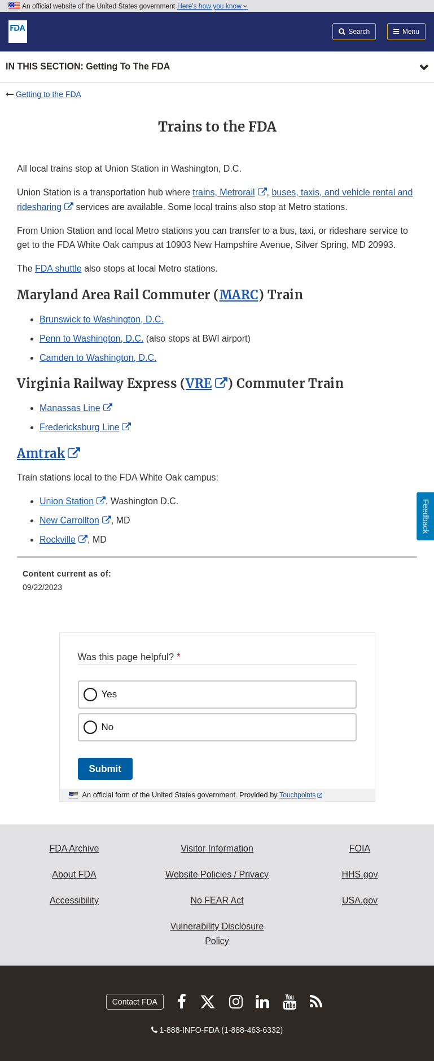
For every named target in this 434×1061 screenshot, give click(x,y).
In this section (88, 66)
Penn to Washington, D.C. (91, 338)
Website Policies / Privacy (217, 874)
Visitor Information (217, 848)
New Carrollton (69, 520)
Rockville (58, 539)
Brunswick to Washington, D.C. (102, 319)
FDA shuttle (58, 268)
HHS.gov (359, 874)
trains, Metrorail (223, 192)
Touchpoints (297, 795)
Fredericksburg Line (79, 427)
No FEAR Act (216, 900)
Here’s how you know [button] (212, 6)
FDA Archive (74, 848)
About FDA (74, 874)
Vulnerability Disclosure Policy (217, 934)
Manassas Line (70, 408)
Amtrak (41, 453)
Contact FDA (134, 1001)
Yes (109, 694)
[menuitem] (217, 584)
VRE (199, 383)
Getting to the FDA (48, 94)
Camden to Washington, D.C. (98, 358)
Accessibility (74, 900)
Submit (105, 768)
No (108, 727)
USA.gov (360, 900)
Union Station (67, 501)
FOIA (359, 848)
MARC (239, 295)
